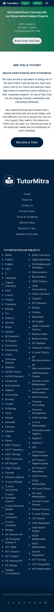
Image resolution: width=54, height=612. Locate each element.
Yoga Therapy (13, 468)
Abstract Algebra (14, 477)
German (9, 322)
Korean (9, 417)
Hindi (8, 290)
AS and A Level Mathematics (40, 383)
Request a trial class (27, 234)
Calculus (10, 426)
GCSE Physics (39, 476)
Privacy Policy (27, 211)
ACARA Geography (38, 553)
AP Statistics (39, 343)
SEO (34, 447)
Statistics (10, 367)
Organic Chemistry (10, 284)
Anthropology (39, 417)
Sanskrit (9, 431)
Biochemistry (39, 276)
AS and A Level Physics (40, 503)
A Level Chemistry (10, 523)
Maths (8, 255)
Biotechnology (40, 338)
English (9, 264)
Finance (36, 312)
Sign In (25, 3)
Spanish (9, 331)
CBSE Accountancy (39, 287)
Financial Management (39, 411)
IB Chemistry (12, 336)
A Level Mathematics (39, 424)
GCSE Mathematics (39, 482)
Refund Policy (27, 222)
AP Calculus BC (13, 560)
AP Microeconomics (41, 358)
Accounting (11, 394)
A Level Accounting (11, 488)
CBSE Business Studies (40, 374)
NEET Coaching (13, 458)
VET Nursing (39, 559)
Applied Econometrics (12, 571)
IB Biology (10, 408)
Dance (8, 440)
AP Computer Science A (12, 541)
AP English (38, 321)
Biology (9, 308)
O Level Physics (40, 513)
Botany (36, 307)
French (9, 295)
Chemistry (10, 304)
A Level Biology (13, 481)
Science (9, 318)
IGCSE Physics (13, 371)
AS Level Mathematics (39, 495)
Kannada (10, 422)
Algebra (9, 390)
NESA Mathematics (39, 537)
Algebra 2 (37, 442)
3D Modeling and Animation (41, 266)
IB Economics (12, 385)
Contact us (27, 205)
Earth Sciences (40, 397)
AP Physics (11, 463)
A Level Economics (11, 515)
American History (41, 347)
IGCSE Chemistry (14, 376)
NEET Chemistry (14, 449)
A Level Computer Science (10, 498)
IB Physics (11, 340)
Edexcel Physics (41, 509)
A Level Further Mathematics (40, 391)
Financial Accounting (38, 403)
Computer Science (10, 361)
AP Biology (11, 565)
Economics (11, 345)
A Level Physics (40, 352)
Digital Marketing (41, 259)
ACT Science (12, 551)
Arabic (8, 354)
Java (8, 268)
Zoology (9, 472)
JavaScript (11, 381)
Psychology (11, 350)
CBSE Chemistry (41, 293)
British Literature (41, 255)
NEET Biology (12, 454)
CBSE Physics (39, 281)
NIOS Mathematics (39, 545)
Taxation (36, 298)
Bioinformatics (40, 334)
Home (27, 194)
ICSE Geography (41, 523)
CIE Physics (38, 518)
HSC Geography (41, 564)
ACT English (11, 556)
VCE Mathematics (41, 568)
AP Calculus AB (14, 534)
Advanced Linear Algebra (41, 432)
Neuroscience (39, 272)
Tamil (8, 413)
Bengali (9, 529)
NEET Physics (13, 445)
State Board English (38, 529)
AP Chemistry (39, 303)
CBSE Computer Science (41, 328)
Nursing (9, 399)
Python (9, 259)
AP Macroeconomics (41, 366)
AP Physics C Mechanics (39, 470)
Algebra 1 (37, 438)
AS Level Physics (41, 488)
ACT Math (10, 547)
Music (8, 327)
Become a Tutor (27, 142)
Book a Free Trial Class (27, 40)
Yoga (8, 435)
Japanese (10, 277)
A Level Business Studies (14, 507)
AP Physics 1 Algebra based (40, 454)
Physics (9, 299)
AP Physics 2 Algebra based (40, 462)
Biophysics (38, 316)
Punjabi (9, 403)
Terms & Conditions (27, 216)
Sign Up (37, 3)
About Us (27, 199)
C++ (7, 313)
